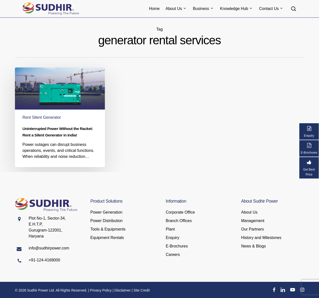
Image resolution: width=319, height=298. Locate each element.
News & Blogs (253, 246)
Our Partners (252, 229)
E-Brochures (177, 246)
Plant (170, 229)
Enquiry (172, 238)
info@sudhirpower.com (49, 248)
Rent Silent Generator (41, 117)
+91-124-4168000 (44, 260)
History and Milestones (261, 238)
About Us (249, 212)
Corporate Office (180, 212)
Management (252, 221)
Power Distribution (106, 221)
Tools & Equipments (108, 229)
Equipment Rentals (107, 238)
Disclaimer (122, 290)
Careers (173, 254)
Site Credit (142, 290)
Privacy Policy (101, 290)
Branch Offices (179, 221)
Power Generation (106, 212)
